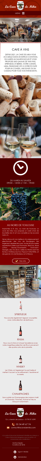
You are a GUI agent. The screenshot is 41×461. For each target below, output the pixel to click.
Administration (20, 457)
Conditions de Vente (18, 445)
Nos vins (20, 261)
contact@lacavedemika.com (21, 427)
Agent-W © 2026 (20, 452)
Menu (20, 13)
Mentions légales (17, 443)
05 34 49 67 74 (21, 424)
